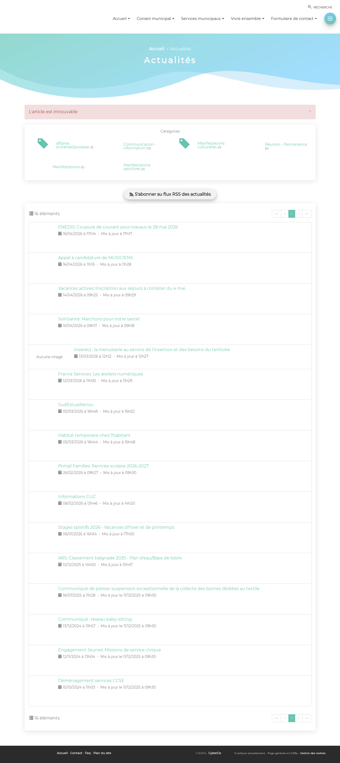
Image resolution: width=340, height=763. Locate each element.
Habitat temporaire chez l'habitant (94, 435)
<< (276, 214)
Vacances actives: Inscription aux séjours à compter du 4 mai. (122, 288)
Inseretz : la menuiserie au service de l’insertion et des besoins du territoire (152, 349)
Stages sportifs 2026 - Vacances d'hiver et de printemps (116, 527)
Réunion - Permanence (286, 146)
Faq (88, 753)
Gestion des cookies (313, 753)
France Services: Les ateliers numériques (100, 374)
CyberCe (214, 753)
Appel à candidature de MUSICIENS (95, 257)
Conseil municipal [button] (155, 18)
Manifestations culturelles (211, 145)
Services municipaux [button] (202, 18)
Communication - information (139, 146)
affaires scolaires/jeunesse (74, 145)
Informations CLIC (77, 496)
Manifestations (68, 167)
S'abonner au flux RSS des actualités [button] (170, 194)
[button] (330, 18)
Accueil (156, 48)
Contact (76, 753)
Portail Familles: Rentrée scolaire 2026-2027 (103, 466)
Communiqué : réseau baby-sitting (95, 619)
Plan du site (102, 753)
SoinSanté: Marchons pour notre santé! (99, 319)
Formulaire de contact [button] (294, 18)
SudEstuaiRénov (75, 404)
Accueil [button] (121, 18)
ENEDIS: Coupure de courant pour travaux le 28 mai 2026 (118, 227)
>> (307, 214)
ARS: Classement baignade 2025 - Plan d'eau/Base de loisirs (120, 557)
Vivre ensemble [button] (247, 18)
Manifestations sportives (136, 167)
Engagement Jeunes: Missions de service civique (109, 649)
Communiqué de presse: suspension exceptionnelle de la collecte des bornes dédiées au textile (159, 588)
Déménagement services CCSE (91, 680)
